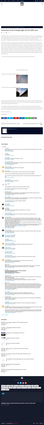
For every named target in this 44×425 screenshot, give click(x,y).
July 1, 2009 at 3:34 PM (9, 159)
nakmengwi (7, 217)
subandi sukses (8, 251)
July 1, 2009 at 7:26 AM (9, 151)
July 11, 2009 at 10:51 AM (9, 205)
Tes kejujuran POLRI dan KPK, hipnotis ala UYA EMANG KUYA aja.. (18, 353)
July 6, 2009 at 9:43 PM (9, 194)
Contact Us (41, 423)
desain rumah (22, 385)
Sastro (6, 157)
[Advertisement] (22, 16)
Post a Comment (5, 314)
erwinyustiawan (8, 161)
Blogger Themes (15, 423)
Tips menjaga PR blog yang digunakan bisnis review (16, 369)
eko (5, 269)
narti (6, 208)
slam (6, 148)
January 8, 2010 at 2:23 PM (9, 253)
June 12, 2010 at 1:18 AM (9, 280)
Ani (5, 153)
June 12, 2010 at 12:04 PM (9, 294)
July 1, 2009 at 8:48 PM (9, 164)
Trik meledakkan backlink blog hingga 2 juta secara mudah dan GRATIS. (20, 359)
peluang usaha (24, 387)
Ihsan (6, 305)
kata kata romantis (5, 387)
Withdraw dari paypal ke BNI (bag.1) (13, 343)
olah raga (14, 387)
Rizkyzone (6, 247)
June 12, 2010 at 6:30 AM (9, 289)
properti (29, 387)
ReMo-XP (6, 196)
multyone (6, 179)
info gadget (36, 385)
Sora (6, 423)
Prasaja (6, 291)
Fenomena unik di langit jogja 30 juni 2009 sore (15, 332)
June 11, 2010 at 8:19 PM (9, 267)
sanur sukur (7, 213)
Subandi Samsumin (8, 243)
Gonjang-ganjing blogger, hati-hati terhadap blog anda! (17, 322)
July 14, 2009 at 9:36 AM (9, 215)
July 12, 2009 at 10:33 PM (9, 210)
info (32, 385)
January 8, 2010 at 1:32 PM (9, 245)
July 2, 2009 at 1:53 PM (9, 177)
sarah (6, 301)
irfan (6, 239)
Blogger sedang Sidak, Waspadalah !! (13, 364)
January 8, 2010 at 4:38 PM (9, 257)
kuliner (10, 387)
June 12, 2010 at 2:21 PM (9, 299)
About (37, 423)
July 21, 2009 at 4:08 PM (9, 232)
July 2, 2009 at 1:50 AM (9, 168)
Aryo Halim (7, 230)
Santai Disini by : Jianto (9, 235)
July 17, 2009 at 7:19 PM (9, 227)
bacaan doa (16, 385)
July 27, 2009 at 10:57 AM (9, 237)
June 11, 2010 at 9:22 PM (9, 273)
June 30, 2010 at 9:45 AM (9, 303)
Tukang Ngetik (7, 255)
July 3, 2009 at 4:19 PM (9, 189)
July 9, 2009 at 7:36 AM (9, 201)
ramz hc (6, 183)
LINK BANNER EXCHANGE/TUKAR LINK (13, 327)
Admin (6, 203)
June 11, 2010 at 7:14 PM (9, 262)
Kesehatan (3, 385)
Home (3, 27)
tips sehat (3, 389)
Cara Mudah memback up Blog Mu (12, 338)
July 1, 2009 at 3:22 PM (9, 155)
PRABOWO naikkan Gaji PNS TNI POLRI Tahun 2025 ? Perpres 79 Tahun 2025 (18, 403)
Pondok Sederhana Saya (19, 225)
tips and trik (38, 387)
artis (12, 385)
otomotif (19, 387)
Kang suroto (7, 166)
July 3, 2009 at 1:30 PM (9, 181)
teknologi (33, 387)
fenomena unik (6, 27)
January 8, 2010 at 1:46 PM (9, 249)
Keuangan (8, 385)
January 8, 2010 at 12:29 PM (10, 241)
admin (6, 170)
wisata (7, 389)
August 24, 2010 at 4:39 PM (9, 312)
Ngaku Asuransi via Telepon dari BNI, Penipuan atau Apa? (17, 348)
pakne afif (3, 32)
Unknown (6, 259)
